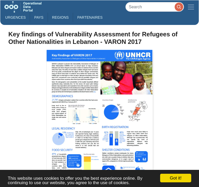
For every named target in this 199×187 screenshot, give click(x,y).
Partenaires (90, 17)
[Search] (154, 7)
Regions (60, 17)
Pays (38, 17)
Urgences (15, 17)
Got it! (175, 178)
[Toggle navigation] (191, 7)
